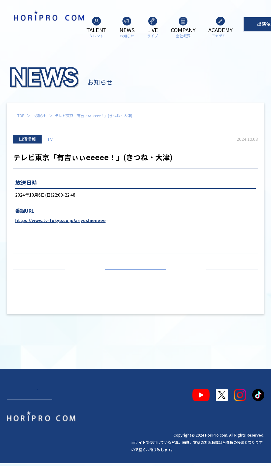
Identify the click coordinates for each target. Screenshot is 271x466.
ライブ (65, 396)
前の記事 (41, 276)
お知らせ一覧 (135, 276)
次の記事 (229, 276)
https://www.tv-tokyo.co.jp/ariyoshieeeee (60, 220)
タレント (19, 396)
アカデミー (115, 396)
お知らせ (40, 115)
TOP (21, 115)
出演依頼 (29, 422)
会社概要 (88, 396)
